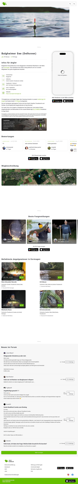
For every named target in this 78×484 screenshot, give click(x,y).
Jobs (6, 471)
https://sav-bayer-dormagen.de (13, 93)
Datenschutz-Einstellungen (12, 474)
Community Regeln (35, 467)
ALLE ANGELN (37, 109)
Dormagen (6, 67)
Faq (32, 471)
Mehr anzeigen (39, 452)
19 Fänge (17, 101)
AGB (6, 469)
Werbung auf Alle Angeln (36, 464)
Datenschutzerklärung (10, 464)
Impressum (7, 467)
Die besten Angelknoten (36, 469)
